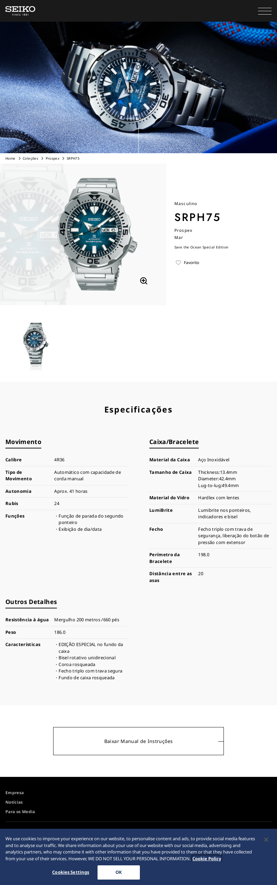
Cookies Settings (70, 872)
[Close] (266, 839)
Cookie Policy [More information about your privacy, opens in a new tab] (206, 859)
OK (118, 872)
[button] (265, 11)
